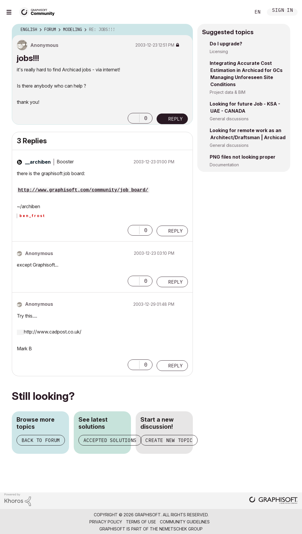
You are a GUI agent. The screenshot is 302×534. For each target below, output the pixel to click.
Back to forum (41, 440)
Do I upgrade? (226, 44)
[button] (133, 118)
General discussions (229, 118)
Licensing (219, 51)
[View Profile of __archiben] (38, 162)
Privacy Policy (105, 521)
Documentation (224, 164)
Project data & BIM (227, 92)
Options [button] (184, 30)
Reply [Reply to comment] (175, 231)
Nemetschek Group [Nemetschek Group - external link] (181, 528)
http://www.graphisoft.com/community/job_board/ (83, 190)
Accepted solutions (110, 440)
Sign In (282, 11)
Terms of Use (141, 521)
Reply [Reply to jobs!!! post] (175, 119)
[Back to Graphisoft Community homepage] (39, 11)
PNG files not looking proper (242, 157)
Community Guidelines (185, 521)
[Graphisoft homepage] (273, 501)
